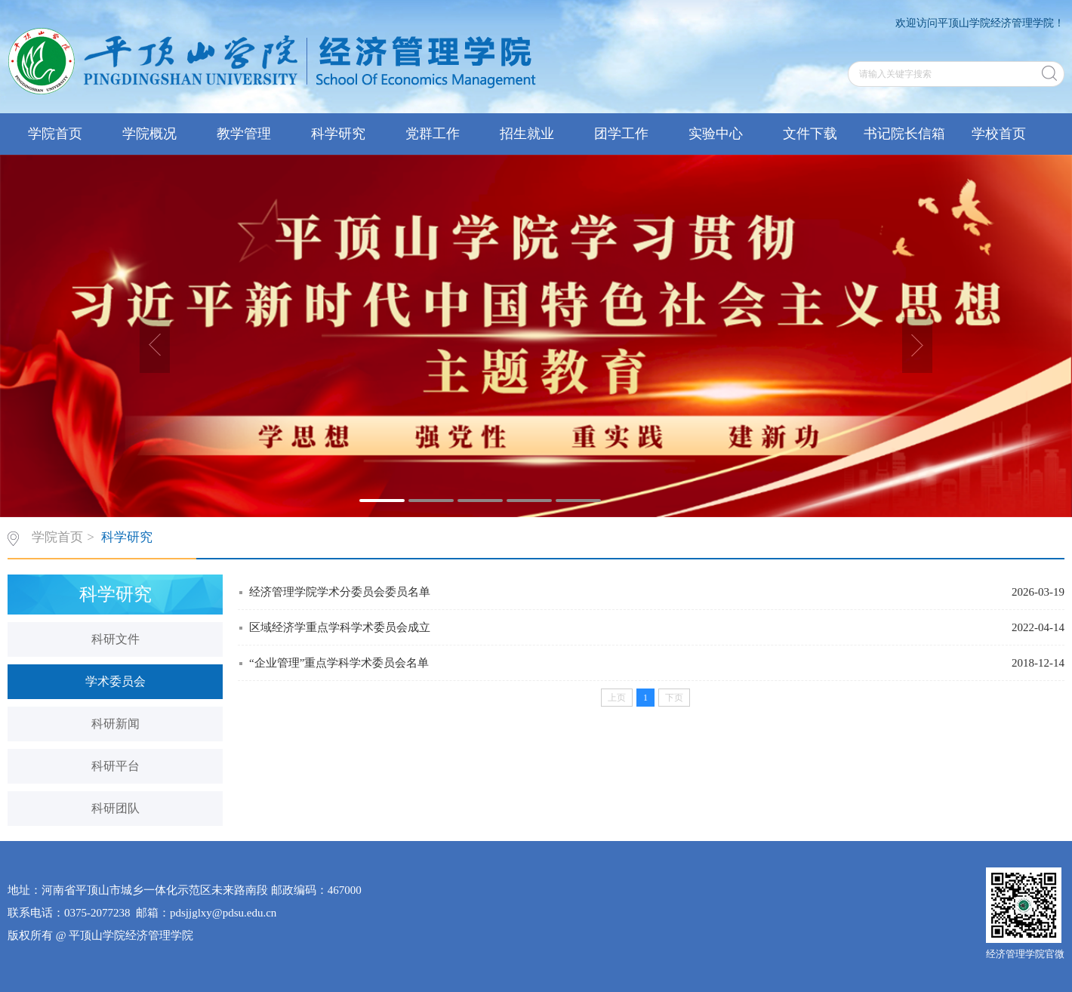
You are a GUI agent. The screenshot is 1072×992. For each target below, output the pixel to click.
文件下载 (810, 133)
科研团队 (115, 808)
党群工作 (432, 133)
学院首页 (55, 133)
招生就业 (527, 133)
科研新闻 (115, 723)
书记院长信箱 (904, 133)
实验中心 (715, 133)
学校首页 (999, 133)
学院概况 (149, 133)
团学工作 (621, 133)
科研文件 (115, 639)
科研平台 (115, 765)
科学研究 (338, 133)
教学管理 (244, 133)
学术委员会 (115, 681)
